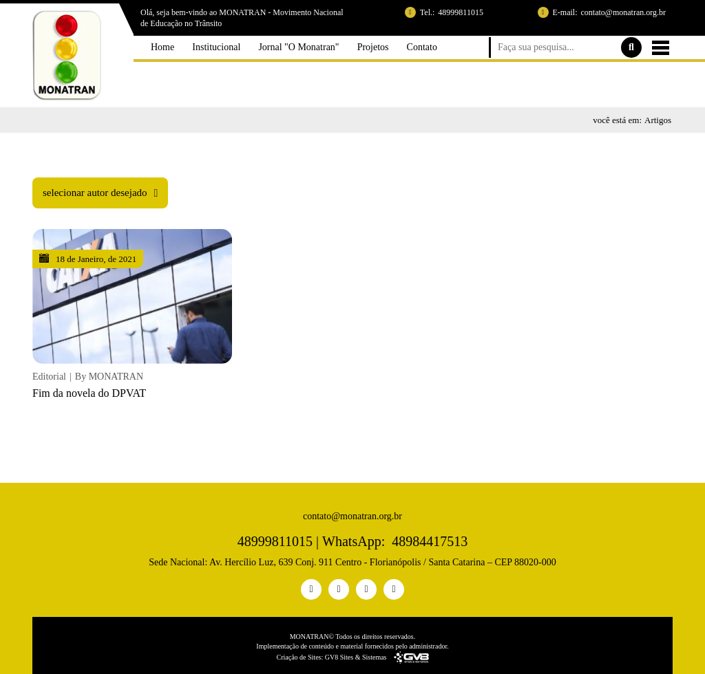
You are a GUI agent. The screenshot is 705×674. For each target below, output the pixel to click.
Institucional (213, 76)
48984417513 (429, 541)
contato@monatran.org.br (623, 12)
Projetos (376, 76)
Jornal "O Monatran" (298, 76)
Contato (429, 76)
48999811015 (460, 12)
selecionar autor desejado (95, 204)
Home (155, 76)
